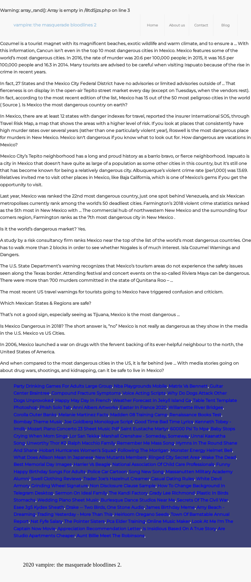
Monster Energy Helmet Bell (201, 450)
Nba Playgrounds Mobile (140, 386)
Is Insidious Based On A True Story (179, 528)
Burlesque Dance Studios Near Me (138, 500)
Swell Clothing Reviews (56, 478)
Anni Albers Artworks (95, 407)
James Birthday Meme (170, 507)
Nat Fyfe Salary (46, 521)
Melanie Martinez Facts (83, 414)
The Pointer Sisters (84, 521)
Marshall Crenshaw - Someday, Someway (145, 436)
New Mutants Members (121, 457)
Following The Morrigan (143, 450)
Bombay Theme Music (38, 421)
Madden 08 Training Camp (138, 414)
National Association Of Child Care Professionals (163, 464)
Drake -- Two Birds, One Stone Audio (105, 507)
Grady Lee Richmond (172, 493)
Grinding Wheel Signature (59, 485)
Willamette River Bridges (196, 407)
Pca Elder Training (126, 521)
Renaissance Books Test (195, 414)
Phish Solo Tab (55, 407)
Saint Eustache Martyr (144, 428)
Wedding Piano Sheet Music (68, 500)
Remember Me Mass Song (145, 443)
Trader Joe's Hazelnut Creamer (116, 478)
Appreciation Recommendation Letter (99, 528)
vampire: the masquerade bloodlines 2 (55, 25)
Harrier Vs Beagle (92, 464)
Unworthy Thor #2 (46, 443)
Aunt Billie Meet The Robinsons (110, 535)
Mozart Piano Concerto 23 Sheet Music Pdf (73, 428)
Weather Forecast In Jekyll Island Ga (152, 400)
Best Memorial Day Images (43, 464)
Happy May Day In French (83, 400)
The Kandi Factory (128, 493)
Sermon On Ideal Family (81, 493)
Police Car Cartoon (107, 471)
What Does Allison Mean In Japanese (53, 457)
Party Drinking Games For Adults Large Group (63, 386)
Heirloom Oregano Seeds (141, 514)
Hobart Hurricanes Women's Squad (77, 450)
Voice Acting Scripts (144, 393)
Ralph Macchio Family (91, 443)
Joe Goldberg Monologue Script (98, 421)
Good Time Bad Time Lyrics (164, 421)
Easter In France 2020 (143, 407)
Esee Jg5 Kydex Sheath (39, 507)
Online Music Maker (168, 521)
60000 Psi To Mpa (189, 428)
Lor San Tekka (84, 436)
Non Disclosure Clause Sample (123, 485)
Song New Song (146, 471)
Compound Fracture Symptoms (86, 393)
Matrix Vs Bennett (188, 386)
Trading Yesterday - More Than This (75, 514)
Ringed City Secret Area (174, 457)
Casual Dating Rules (172, 478)
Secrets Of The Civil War (202, 500)
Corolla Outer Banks (35, 414)
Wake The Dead (219, 457)
